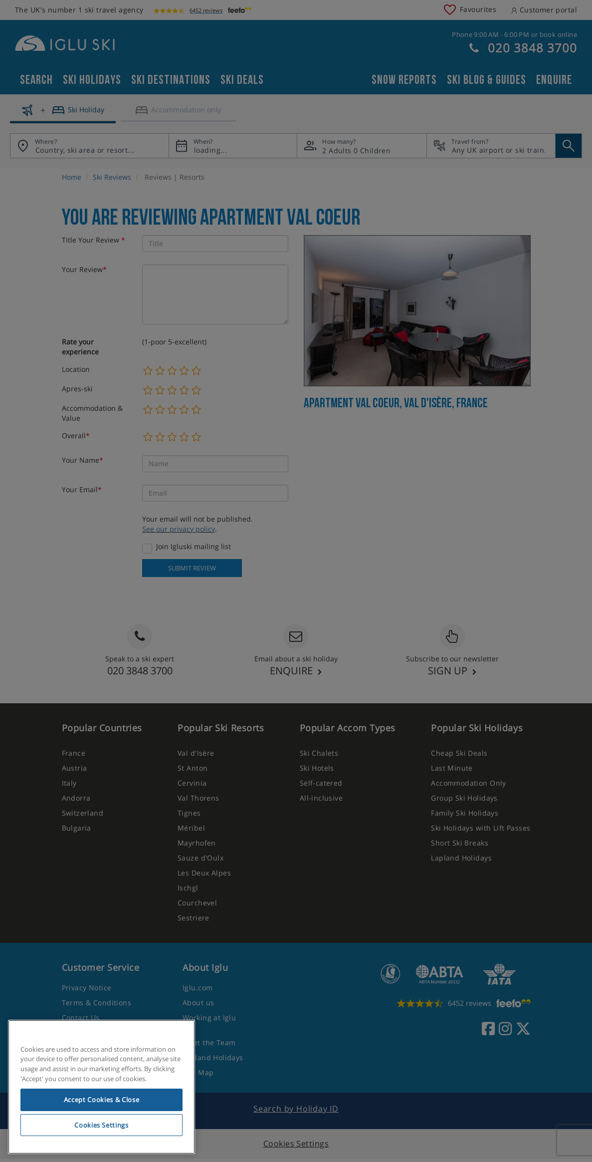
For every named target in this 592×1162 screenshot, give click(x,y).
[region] (101, 1087)
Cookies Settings (101, 1125)
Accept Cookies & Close (101, 1099)
